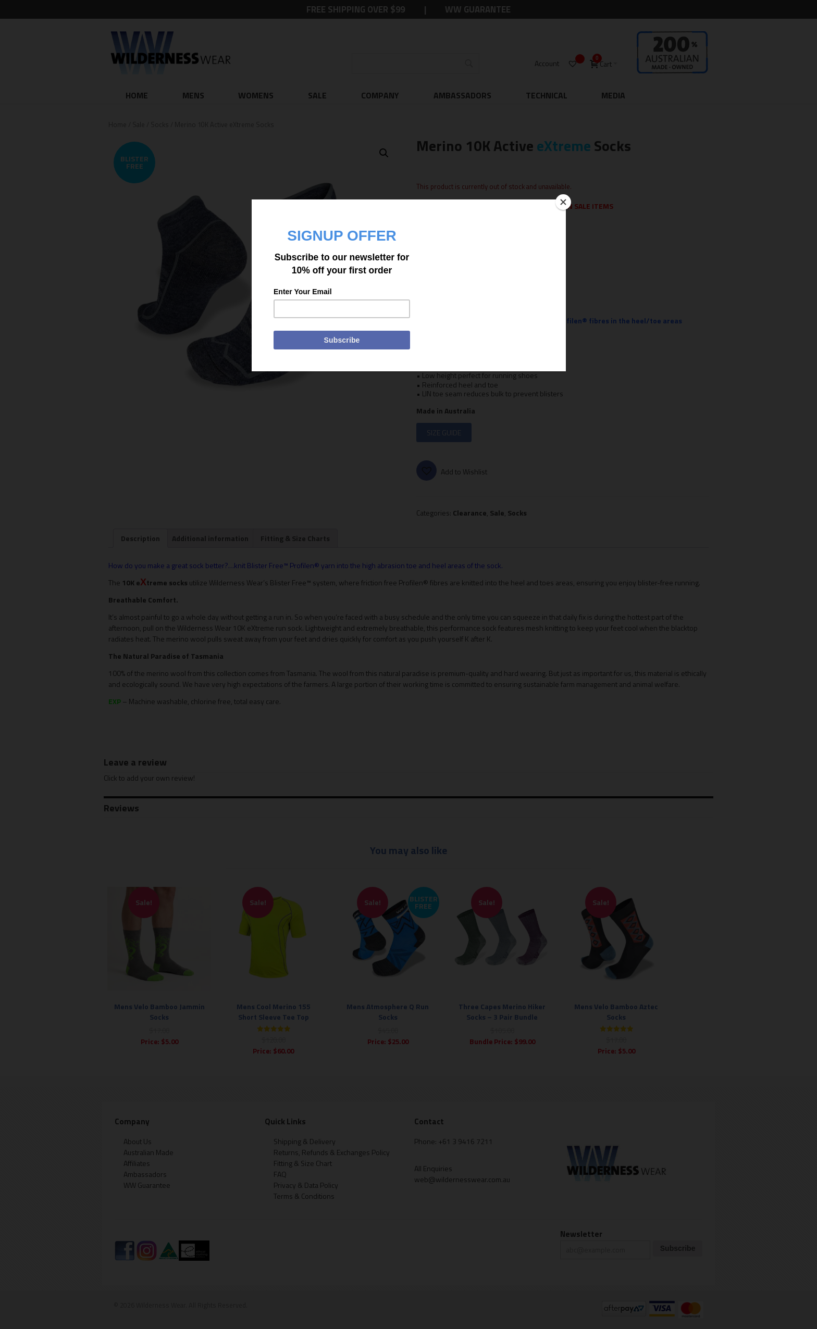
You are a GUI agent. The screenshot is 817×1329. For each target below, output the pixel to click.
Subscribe (678, 1248)
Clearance (470, 512)
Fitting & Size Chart (303, 1163)
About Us (137, 1141)
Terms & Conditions (304, 1195)
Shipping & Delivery (305, 1141)
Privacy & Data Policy (306, 1185)
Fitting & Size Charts (295, 538)
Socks (160, 124)
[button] (384, 153)
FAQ (280, 1174)
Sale (317, 95)
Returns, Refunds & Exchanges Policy (332, 1152)
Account (547, 63)
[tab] (140, 538)
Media (613, 95)
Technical (546, 95)
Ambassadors (462, 95)
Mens (193, 95)
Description (140, 538)
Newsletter (581, 1234)
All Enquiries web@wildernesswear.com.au (462, 1174)
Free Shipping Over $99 (355, 9)
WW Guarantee (478, 9)
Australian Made (148, 1152)
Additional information (210, 538)
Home (137, 95)
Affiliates (136, 1163)
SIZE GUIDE (444, 432)
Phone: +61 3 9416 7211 (453, 1141)
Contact (429, 1121)
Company (380, 95)
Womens (256, 95)
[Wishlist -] (574, 63)
